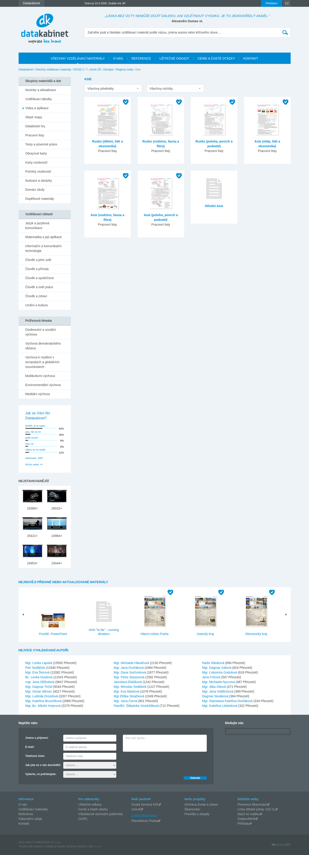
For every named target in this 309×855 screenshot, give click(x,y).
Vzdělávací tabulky (38, 99)
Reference (26, 814)
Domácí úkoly (35, 189)
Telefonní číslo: (35, 756)
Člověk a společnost (39, 278)
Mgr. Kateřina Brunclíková (44, 701)
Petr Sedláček (35, 667)
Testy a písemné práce (41, 144)
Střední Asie (214, 206)
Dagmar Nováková (215, 696)
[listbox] (113, 88)
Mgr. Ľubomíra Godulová (220, 672)
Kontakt (24, 823)
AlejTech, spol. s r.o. (89, 846)
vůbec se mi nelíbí (35, 449)
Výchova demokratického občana (43, 346)
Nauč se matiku (248, 814)
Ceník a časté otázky (93, 809)
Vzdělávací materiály (33, 809)
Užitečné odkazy (90, 804)
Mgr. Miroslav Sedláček (131, 686)
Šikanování (192, 809)
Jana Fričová (211, 677)
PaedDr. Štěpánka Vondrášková (137, 706)
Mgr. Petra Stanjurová (129, 677)
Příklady (243, 823)
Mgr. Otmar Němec (39, 691)
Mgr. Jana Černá (126, 701)
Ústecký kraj (205, 634)
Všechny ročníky (161, 88)
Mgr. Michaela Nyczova (219, 682)
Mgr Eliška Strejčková (129, 696)
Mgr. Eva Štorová (38, 672)
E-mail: (29, 747)
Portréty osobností (38, 171)
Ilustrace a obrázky (38, 180)
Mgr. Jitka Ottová (214, 686)
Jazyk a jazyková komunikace (37, 225)
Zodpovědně (246, 819)
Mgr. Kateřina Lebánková (220, 706)
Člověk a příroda (37, 269)
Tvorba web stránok (30, 846)
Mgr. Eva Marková (127, 691)
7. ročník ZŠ (93, 69)
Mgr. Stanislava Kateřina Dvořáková (227, 701)
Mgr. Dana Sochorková (130, 672)
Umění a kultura (36, 305)
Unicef (136, 809)
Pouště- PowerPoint (53, 634)
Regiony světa (124, 69)
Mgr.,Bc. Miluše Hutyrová (43, 706)
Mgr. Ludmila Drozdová (42, 696)
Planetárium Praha (144, 821)
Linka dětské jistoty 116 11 (256, 809)
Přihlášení (271, 3)
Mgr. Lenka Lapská (39, 663)
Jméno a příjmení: (37, 737)
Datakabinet (26, 69)
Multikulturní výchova (40, 376)
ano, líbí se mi (33, 431)
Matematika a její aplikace (43, 237)
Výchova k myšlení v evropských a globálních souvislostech (42, 362)
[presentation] (157, 763)
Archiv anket (32, 464)
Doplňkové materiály (39, 198)
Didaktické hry (35, 126)
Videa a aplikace (37, 108)
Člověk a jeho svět (38, 260)
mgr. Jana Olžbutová (40, 682)
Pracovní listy (34, 135)
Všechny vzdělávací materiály (53, 69)
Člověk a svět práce (39, 287)
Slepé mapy (33, 117)
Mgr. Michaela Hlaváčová (132, 663)
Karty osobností (36, 162)
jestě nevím (31, 437)
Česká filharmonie (144, 815)
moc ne (29, 443)
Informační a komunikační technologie (43, 248)
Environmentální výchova (43, 385)
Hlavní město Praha (154, 634)
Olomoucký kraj (256, 634)
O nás (23, 804)
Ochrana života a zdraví (201, 804)
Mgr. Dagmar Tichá (39, 686)
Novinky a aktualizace (40, 90)
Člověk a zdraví (36, 296)
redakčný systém (55, 846)
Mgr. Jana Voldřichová (218, 691)
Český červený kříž (144, 804)
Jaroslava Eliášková (128, 682)
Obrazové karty (36, 153)
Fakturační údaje (30, 819)
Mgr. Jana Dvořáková (129, 667)
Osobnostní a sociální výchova (40, 332)
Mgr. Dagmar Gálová (217, 667)
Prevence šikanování (252, 804)
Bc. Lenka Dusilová (39, 677)
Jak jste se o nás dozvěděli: (43, 765)
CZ (287, 3)
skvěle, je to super (35, 425)
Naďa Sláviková (213, 663)
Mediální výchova (37, 394)
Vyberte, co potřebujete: (40, 774)
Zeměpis (108, 69)
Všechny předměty (101, 88)
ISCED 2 (78, 69)
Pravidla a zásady (197, 814)
